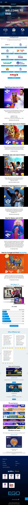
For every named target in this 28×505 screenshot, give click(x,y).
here (15, 453)
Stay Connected (16, 499)
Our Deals (4, 463)
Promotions (5, 465)
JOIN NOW (23, 1)
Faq (16, 465)
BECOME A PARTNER (14, 325)
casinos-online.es (19, 344)
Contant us (17, 463)
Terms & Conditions (6, 467)
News (16, 461)
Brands (4, 461)
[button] (2, 349)
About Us (5, 459)
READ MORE (14, 382)
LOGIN (6, 2)
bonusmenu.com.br (6, 344)
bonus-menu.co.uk (6, 360)
